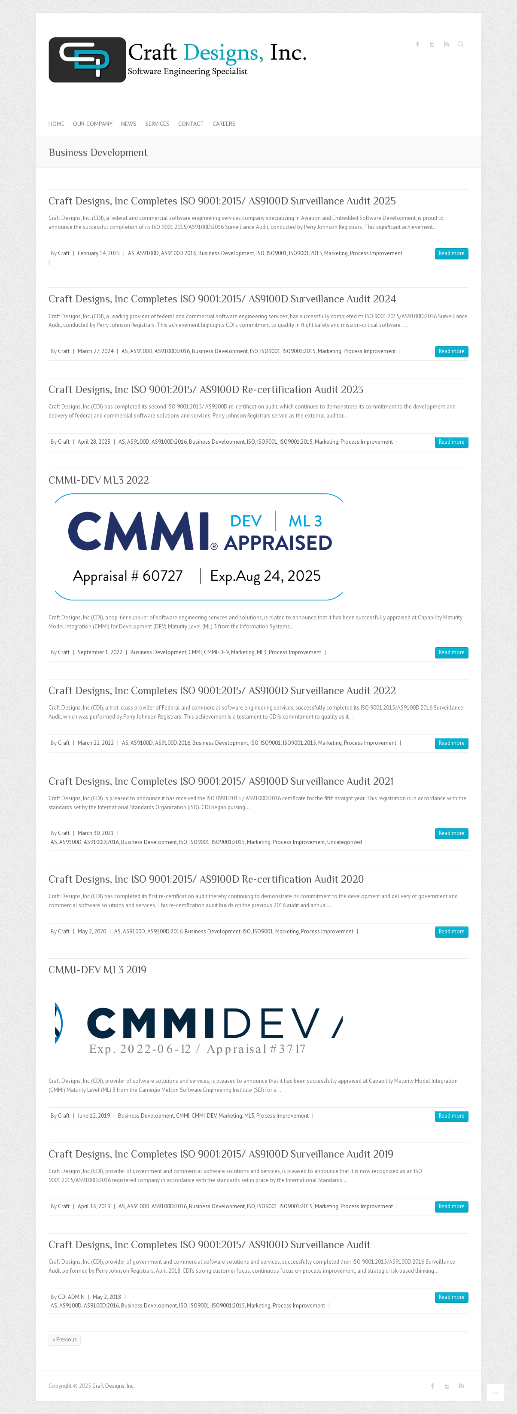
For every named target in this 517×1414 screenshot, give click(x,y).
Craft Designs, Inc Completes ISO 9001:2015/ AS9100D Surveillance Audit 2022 (222, 690)
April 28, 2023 (94, 441)
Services (157, 124)
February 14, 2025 (99, 253)
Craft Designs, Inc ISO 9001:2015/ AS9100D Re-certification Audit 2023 (206, 389)
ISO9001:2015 (305, 253)
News (129, 124)
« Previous (64, 1339)
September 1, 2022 (100, 652)
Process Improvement (376, 253)
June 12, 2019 (94, 1115)
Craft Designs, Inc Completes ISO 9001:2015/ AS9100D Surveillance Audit (210, 1244)
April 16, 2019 (94, 1206)
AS (131, 253)
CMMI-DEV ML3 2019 (97, 969)
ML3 (262, 652)
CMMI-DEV (216, 652)
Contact (191, 124)
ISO (260, 253)
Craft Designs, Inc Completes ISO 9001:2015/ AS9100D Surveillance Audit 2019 (221, 1154)
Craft (64, 253)
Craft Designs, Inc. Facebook (417, 44)
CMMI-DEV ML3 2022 (99, 480)
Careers (224, 124)
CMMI (195, 652)
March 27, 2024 (95, 351)
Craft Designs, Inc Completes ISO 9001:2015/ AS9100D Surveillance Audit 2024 (222, 299)
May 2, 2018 (107, 1297)
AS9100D (148, 253)
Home (56, 124)
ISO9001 (277, 253)
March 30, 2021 (96, 833)
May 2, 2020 (92, 931)
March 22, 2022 (96, 743)
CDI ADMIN (71, 1297)
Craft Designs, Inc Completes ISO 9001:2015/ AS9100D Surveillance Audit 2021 (221, 781)
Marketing (336, 253)
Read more (452, 253)
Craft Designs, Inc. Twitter (432, 44)
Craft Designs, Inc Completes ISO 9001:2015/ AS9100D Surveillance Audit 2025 (222, 201)
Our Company (93, 124)
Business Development (226, 253)
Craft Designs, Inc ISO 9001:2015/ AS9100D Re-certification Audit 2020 (206, 879)
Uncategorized (344, 842)
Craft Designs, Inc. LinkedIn (446, 44)
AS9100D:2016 (178, 253)
